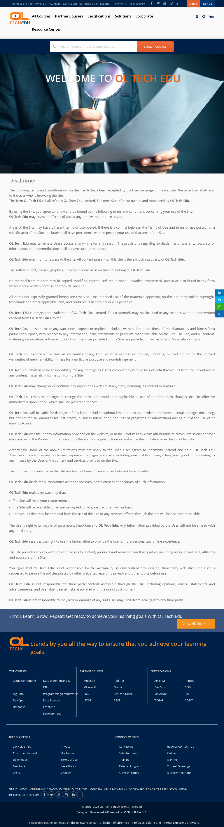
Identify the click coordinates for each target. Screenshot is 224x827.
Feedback (19, 766)
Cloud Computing (24, 681)
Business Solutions (179, 773)
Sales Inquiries (128, 753)
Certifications (99, 16)
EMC (86, 694)
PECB (117, 700)
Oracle (118, 687)
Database (19, 707)
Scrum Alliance (123, 694)
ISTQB (87, 700)
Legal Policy (68, 766)
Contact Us (126, 746)
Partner (172, 753)
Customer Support (25, 753)
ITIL (187, 694)
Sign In (193, 3)
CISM (188, 687)
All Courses (41, 16)
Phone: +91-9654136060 (130, 3)
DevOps (18, 700)
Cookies (66, 773)
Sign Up (207, 3)
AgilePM (159, 681)
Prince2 (189, 681)
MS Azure (160, 694)
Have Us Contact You (180, 746)
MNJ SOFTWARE (135, 812)
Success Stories (129, 773)
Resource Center (46, 29)
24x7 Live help (22, 746)
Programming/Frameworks (60, 694)
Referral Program (130, 766)
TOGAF (158, 700)
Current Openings (178, 766)
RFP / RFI (172, 760)
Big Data (18, 694)
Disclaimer (67, 753)
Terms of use (69, 760)
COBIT (189, 700)
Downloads (20, 760)
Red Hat (119, 681)
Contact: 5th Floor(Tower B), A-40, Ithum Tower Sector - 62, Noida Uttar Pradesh (60, 3)
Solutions (123, 16)
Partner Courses (69, 16)
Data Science (51, 700)
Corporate (144, 16)
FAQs (16, 773)
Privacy (65, 746)
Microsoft (90, 687)
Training (124, 760)
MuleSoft (89, 681)
